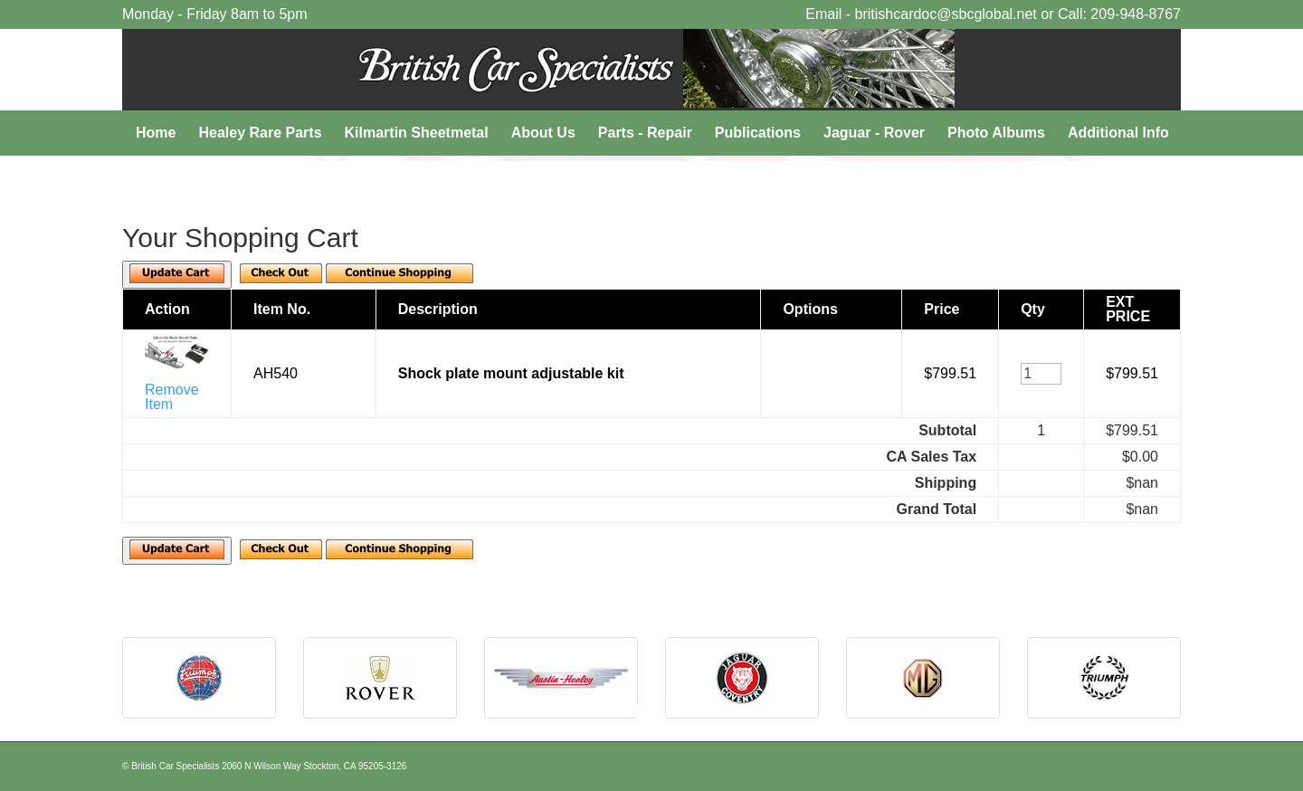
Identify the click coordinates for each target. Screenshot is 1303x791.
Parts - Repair (645, 132)
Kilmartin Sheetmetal (417, 132)
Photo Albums (996, 132)
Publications (758, 132)
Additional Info (1118, 132)
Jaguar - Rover (874, 132)
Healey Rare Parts (259, 132)
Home (156, 132)
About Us (543, 132)
